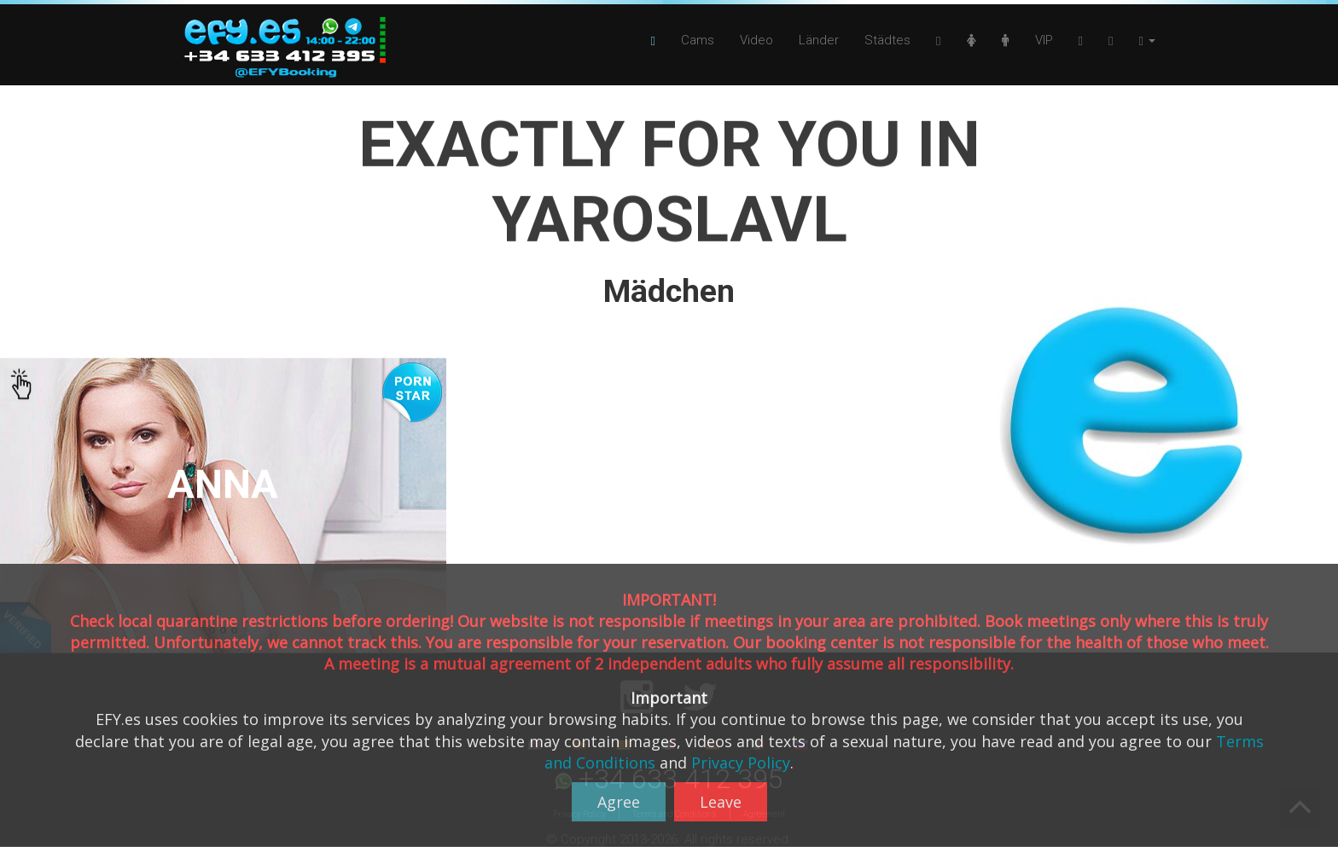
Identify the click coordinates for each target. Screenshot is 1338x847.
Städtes (887, 40)
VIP (1044, 40)
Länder (819, 40)
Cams (697, 40)
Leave (721, 802)
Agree (618, 802)
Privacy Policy (740, 762)
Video (756, 40)
